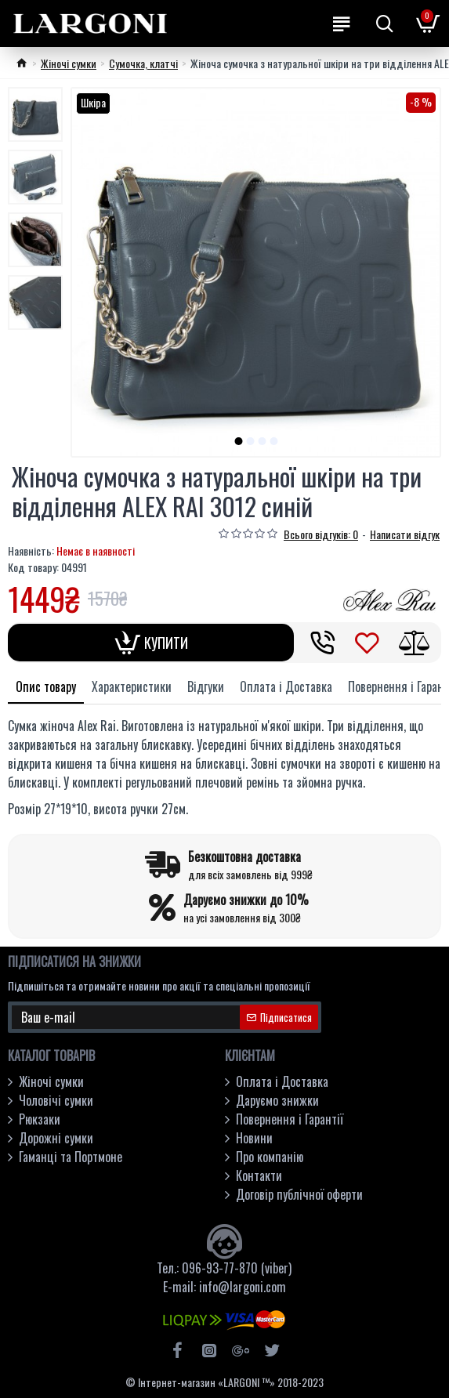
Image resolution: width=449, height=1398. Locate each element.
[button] (238, 441)
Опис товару (46, 686)
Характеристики (132, 686)
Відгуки (205, 686)
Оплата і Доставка (286, 686)
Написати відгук (405, 534)
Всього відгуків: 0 (321, 534)
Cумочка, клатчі (143, 63)
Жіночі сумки (68, 63)
